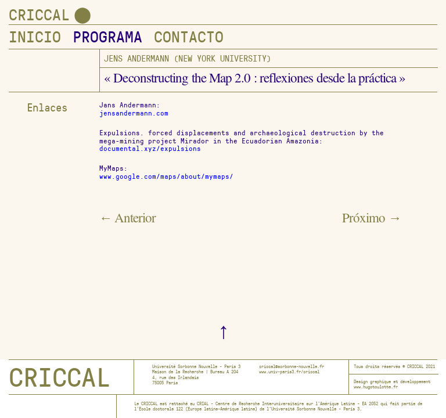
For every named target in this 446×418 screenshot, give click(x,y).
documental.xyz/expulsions (150, 148)
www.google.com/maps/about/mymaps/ (166, 176)
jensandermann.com (133, 113)
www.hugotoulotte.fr (376, 387)
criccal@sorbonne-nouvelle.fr (291, 366)
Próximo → (371, 219)
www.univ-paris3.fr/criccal (289, 371)
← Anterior (127, 219)
